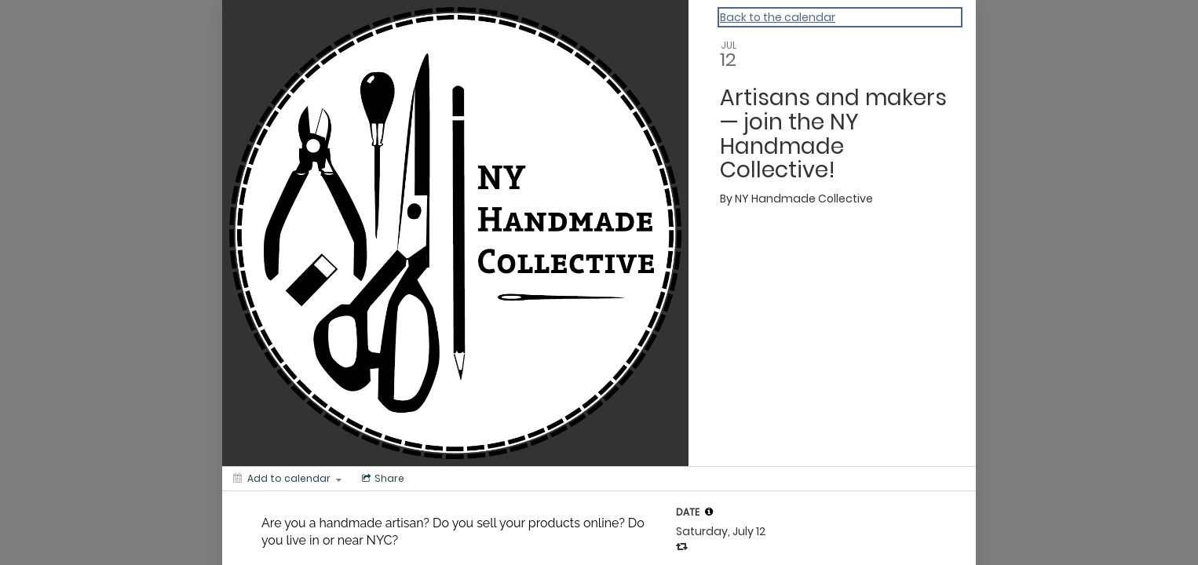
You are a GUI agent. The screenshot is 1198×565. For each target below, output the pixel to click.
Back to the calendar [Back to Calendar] (777, 17)
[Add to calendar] (287, 478)
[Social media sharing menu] (381, 478)
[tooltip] (709, 511)
